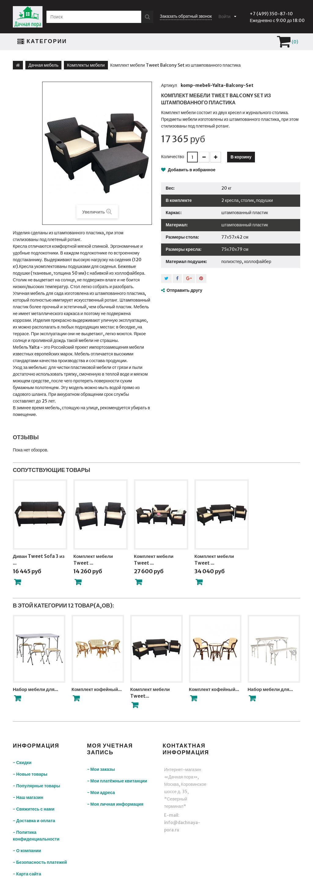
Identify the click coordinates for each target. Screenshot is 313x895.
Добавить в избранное (191, 170)
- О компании (27, 850)
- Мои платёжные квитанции (117, 781)
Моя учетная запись (110, 749)
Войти (224, 16)
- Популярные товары (36, 786)
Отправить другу (184, 290)
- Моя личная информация (115, 804)
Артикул (169, 85)
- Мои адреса (101, 792)
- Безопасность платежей (40, 862)
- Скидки (22, 762)
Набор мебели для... (35, 689)
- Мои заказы (101, 769)
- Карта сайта (27, 874)
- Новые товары (30, 774)
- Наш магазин (28, 797)
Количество (172, 156)
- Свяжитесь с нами (33, 809)
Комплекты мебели (86, 65)
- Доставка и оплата (34, 820)
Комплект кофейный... (97, 689)
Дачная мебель (43, 65)
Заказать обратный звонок (186, 16)
